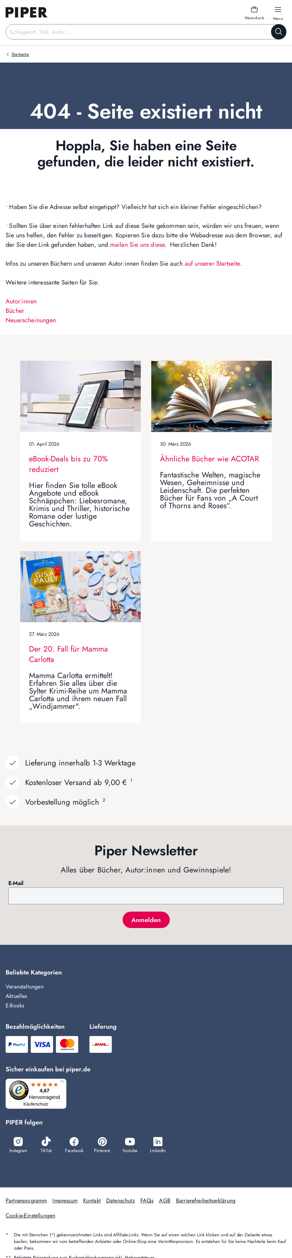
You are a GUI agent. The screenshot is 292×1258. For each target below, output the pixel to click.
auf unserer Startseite (212, 263)
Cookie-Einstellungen (30, 1217)
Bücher (15, 310)
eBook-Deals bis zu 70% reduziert (68, 464)
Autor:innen (21, 301)
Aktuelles (16, 996)
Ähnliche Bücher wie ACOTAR (209, 458)
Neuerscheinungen (31, 320)
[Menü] (64, 1083)
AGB (164, 1202)
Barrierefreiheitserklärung (205, 1202)
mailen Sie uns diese (137, 244)
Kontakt (92, 1202)
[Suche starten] (278, 31)
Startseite (20, 54)
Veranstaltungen (25, 987)
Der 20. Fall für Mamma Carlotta (68, 654)
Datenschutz (120, 1202)
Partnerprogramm (26, 1202)
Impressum (64, 1202)
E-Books (15, 1005)
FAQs (147, 1202)
